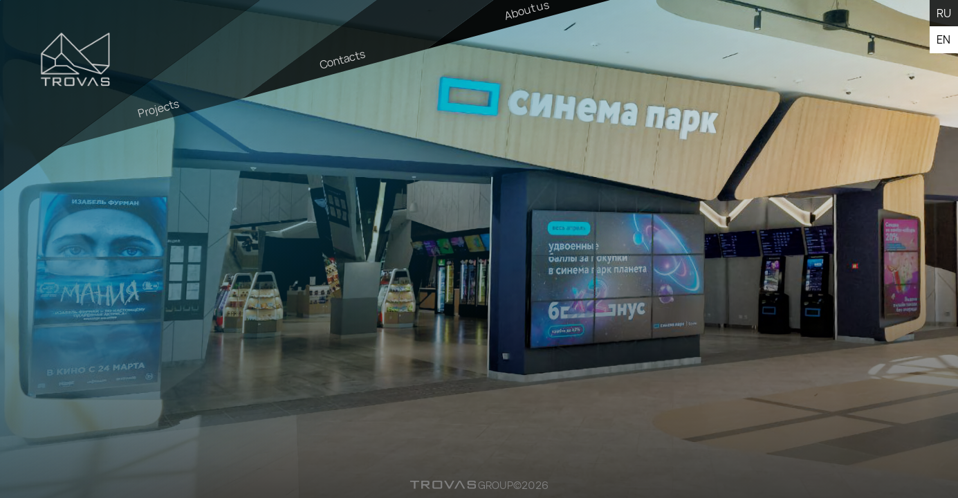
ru (944, 13)
